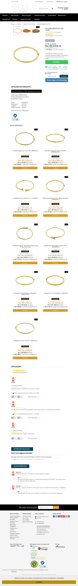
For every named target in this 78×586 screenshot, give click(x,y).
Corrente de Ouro (40, 15)
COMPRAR (56, 62)
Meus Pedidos (26, 520)
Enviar (56, 507)
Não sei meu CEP (64, 73)
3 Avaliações (57, 32)
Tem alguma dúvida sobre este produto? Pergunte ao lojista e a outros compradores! (31, 457)
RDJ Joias (13, 24)
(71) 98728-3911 (39, 1)
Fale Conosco (15, 1)
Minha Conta (50, 1)
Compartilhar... (33, 397)
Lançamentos (6, 19)
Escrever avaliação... (22, 449)
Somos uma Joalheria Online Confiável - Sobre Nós (15, 517)
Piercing (15, 19)
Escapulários (52, 15)
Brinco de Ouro (27, 15)
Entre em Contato (27, 516)
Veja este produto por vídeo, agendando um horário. (26, 91)
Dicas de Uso (13, 531)
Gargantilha (62, 15)
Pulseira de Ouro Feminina (29, 24)
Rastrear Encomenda (28, 521)
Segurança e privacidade (56, 578)
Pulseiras (37, 19)
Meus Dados (26, 518)
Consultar (63, 76)
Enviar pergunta (20, 466)
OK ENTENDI (39, 582)
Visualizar (25, 168)
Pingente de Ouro (26, 19)
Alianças (5, 15)
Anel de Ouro (15, 15)
